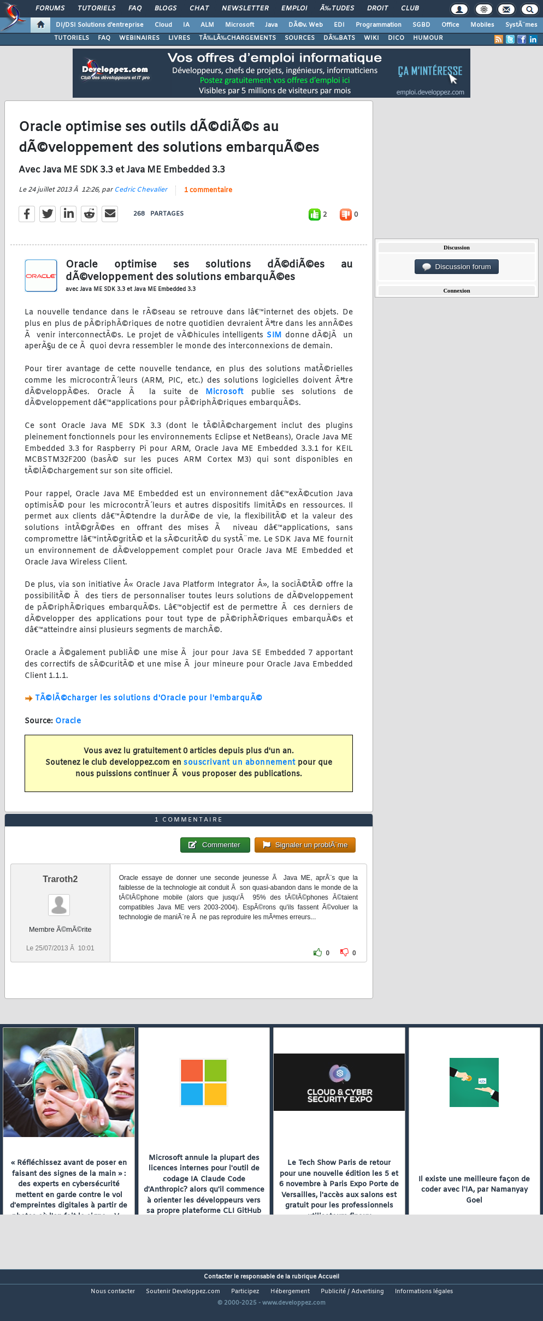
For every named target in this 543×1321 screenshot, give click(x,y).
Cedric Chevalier (140, 198)
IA (186, 25)
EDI (339, 25)
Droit (377, 8)
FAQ (135, 8)
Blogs (166, 8)
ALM (207, 25)
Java (271, 25)
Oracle (68, 729)
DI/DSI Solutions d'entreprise (100, 25)
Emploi (294, 8)
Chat (199, 8)
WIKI (371, 38)
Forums (50, 8)
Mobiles (482, 25)
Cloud (163, 25)
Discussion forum (456, 267)
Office (450, 25)
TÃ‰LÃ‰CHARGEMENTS (237, 38)
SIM (274, 343)
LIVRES (179, 38)
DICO (396, 38)
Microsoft (239, 25)
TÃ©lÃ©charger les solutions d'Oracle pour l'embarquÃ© (149, 706)
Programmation (379, 25)
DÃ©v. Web (305, 25)
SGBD (421, 25)
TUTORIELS (71, 38)
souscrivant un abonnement (240, 771)
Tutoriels (96, 8)
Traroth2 (60, 904)
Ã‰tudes (337, 8)
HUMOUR (428, 38)
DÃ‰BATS (339, 38)
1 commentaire (208, 198)
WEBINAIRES (139, 38)
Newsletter (245, 8)
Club (410, 8)
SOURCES (300, 38)
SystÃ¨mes (521, 25)
